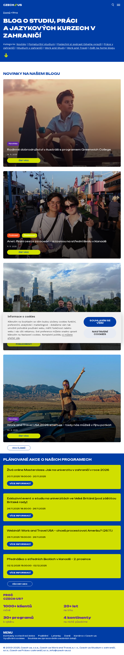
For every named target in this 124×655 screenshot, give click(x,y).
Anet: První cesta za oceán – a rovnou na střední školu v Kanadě (56, 241)
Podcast (13, 235)
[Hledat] (113, 5)
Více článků (19, 448)
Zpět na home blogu (102, 47)
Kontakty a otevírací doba (19, 636)
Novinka (13, 143)
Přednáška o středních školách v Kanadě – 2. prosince (49, 559)
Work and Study (55, 47)
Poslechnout (24, 344)
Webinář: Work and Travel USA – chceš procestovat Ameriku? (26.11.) (60, 530)
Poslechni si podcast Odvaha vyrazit (79, 44)
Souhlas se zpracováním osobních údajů (52, 638)
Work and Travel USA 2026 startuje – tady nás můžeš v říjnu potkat (59, 425)
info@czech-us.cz (60, 650)
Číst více (24, 160)
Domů (6, 12)
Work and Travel (77, 47)
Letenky (56, 636)
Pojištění (43, 636)
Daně (67, 636)
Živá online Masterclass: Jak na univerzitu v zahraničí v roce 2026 (58, 469)
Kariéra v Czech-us (85, 636)
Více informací (20, 483)
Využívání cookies (14, 638)
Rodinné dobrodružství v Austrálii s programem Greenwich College (59, 149)
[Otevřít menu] (118, 5)
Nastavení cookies (100, 333)
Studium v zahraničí (30, 47)
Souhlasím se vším (100, 321)
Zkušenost (30, 235)
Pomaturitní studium (41, 44)
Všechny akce (19, 584)
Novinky (21, 44)
